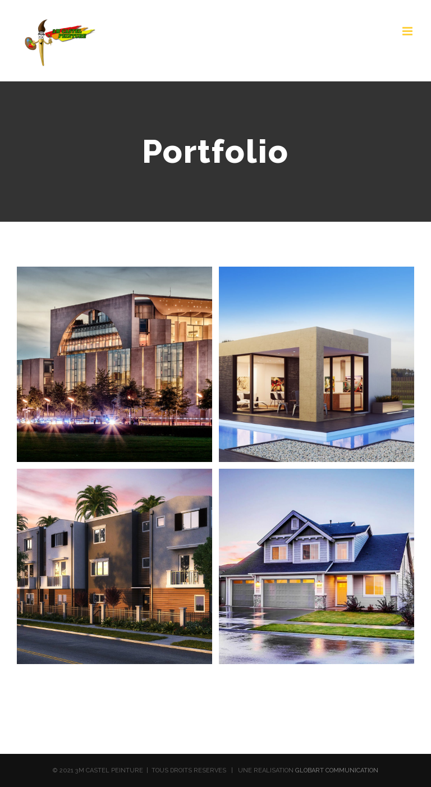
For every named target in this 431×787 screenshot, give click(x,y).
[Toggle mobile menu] (408, 31)
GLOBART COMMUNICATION (336, 770)
